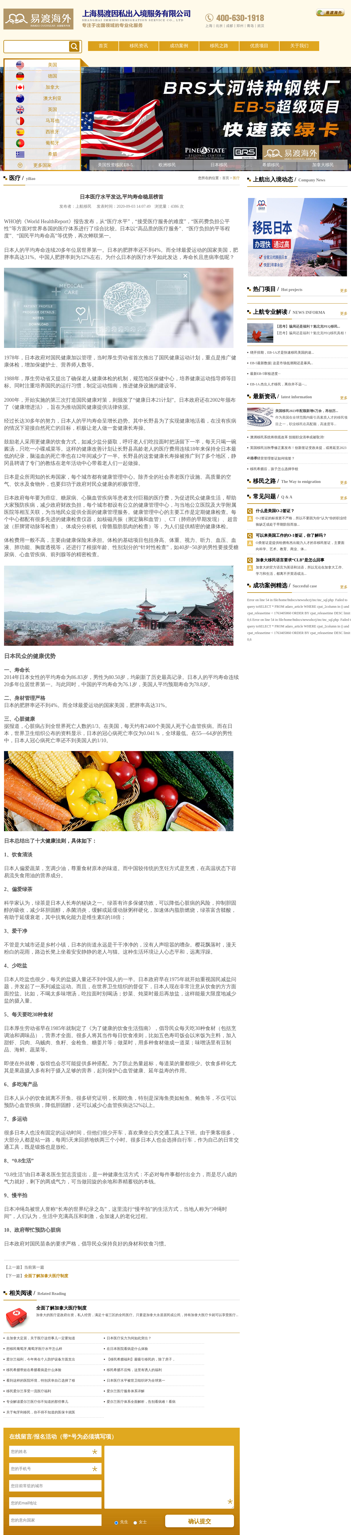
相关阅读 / (22, 1293)
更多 (344, 290)
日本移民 (219, 165)
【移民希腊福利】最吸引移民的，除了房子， (141, 1359)
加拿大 (52, 87)
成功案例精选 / (271, 585)
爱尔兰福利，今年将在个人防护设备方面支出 (40, 1359)
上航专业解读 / (271, 312)
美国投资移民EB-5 (115, 165)
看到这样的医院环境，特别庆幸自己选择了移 (40, 1380)
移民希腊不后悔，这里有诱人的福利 (134, 1370)
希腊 (52, 154)
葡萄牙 (52, 142)
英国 (52, 109)
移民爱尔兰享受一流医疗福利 (28, 1391)
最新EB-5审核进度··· (265, 374)
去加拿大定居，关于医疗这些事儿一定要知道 (40, 1338)
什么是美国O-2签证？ (275, 511)
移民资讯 (139, 45)
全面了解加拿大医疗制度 (46, 1276)
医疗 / (16, 178)
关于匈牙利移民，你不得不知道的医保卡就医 (40, 1412)
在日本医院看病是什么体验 (127, 1349)
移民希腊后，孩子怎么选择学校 (274, 469)
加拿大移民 (323, 165)
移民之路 (219, 45)
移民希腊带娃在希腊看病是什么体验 (33, 1370)
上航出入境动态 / (274, 179)
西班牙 (52, 131)
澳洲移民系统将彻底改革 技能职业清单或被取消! (287, 437)
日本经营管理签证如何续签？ (272, 458)
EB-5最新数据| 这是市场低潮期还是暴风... (281, 363)
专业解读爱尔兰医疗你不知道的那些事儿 (37, 1402)
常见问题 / (266, 496)
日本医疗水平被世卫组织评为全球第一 (136, 1380)
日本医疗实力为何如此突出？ (129, 1338)
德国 (52, 76)
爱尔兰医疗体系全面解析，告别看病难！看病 (141, 1402)
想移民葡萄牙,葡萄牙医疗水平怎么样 (34, 1349)
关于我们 (299, 45)
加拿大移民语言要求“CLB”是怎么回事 (290, 560)
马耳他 (52, 120)
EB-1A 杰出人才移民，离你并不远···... (278, 384)
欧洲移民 (167, 165)
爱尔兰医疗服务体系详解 (126, 1391)
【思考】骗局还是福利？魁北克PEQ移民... (307, 326)
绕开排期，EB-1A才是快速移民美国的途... (282, 352)
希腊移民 (271, 165)
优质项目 (259, 45)
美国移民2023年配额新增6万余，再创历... (306, 411)
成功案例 (179, 45)
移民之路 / (266, 481)
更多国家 (42, 165)
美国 (52, 64)
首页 (103, 45)
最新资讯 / (266, 396)
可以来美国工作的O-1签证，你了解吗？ (291, 535)
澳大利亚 (52, 98)
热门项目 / (266, 289)
